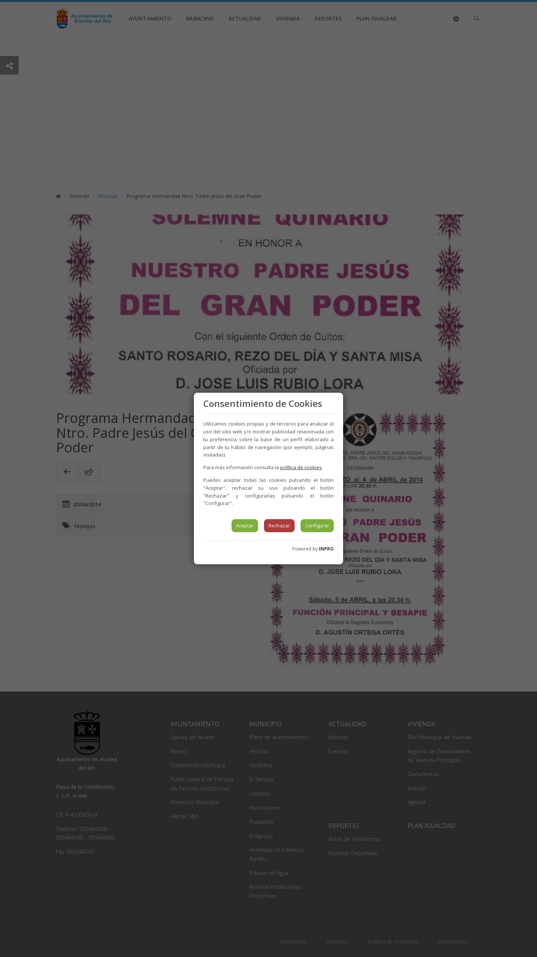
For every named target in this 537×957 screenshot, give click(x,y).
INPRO (326, 549)
